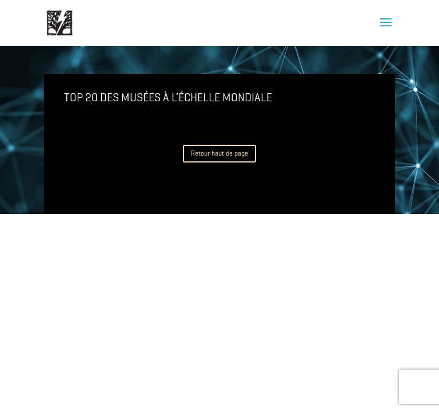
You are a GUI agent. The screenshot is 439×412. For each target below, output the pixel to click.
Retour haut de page (219, 153)
